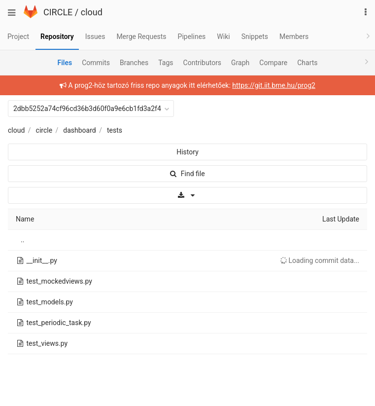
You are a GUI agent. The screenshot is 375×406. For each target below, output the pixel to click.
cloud (91, 12)
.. (22, 240)
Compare (273, 63)
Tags (165, 63)
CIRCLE (57, 12)
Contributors (202, 63)
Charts (307, 63)
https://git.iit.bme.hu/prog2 (273, 85)
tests (114, 130)
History (187, 152)
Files (64, 63)
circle (44, 130)
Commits (96, 63)
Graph (240, 63)
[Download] (187, 195)
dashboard (79, 130)
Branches (134, 63)
